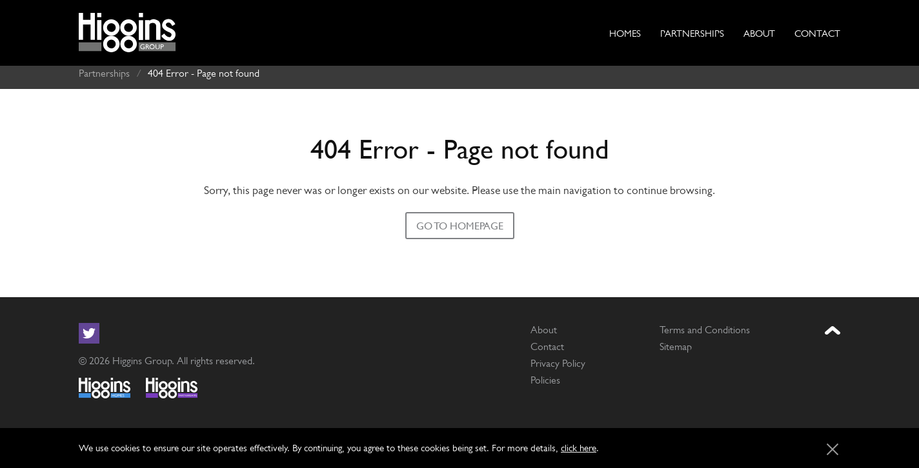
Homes (625, 33)
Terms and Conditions (705, 325)
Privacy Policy (557, 359)
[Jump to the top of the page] (832, 326)
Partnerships (692, 33)
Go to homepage (459, 221)
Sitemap (676, 342)
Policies (545, 375)
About (759, 33)
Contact (817, 33)
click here (578, 447)
